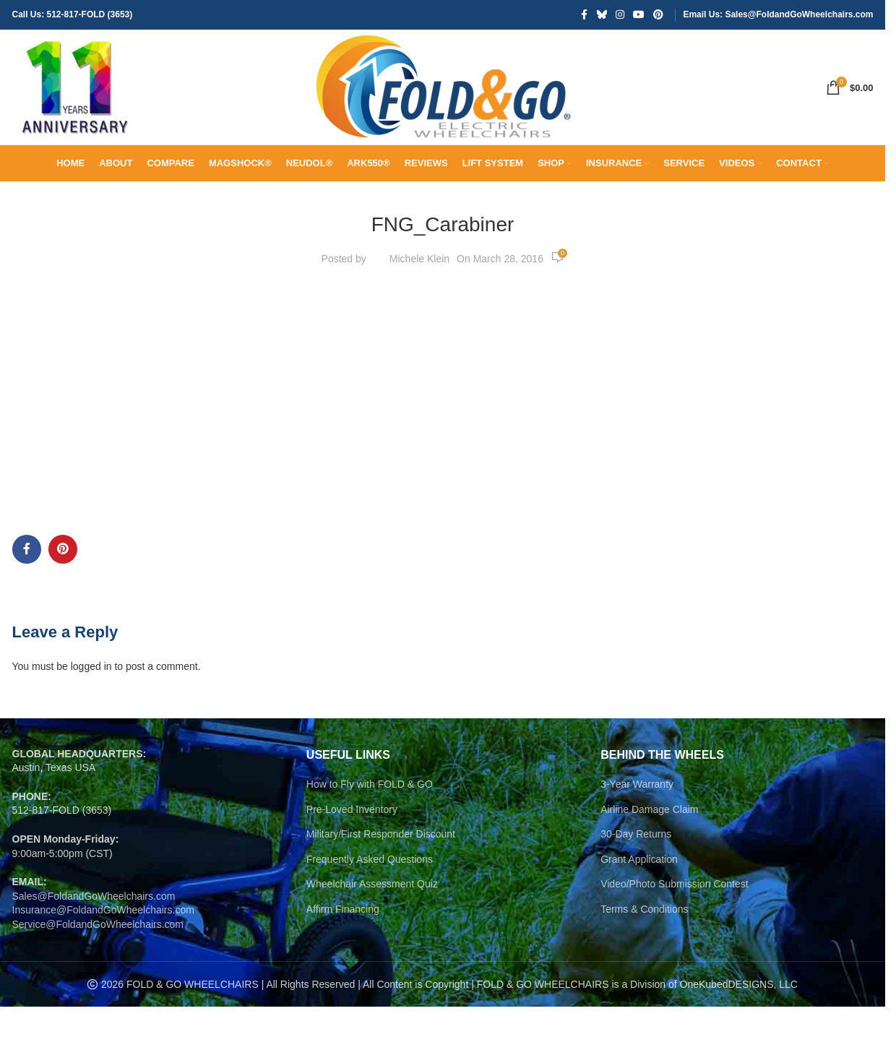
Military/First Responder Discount (380, 864)
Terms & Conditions (644, 939)
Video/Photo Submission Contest (674, 914)
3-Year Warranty (636, 814)
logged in (91, 696)
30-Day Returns (635, 864)
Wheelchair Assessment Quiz (372, 914)
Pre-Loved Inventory (351, 839)
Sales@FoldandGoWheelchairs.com (94, 925)
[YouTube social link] (639, 15)
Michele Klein (419, 288)
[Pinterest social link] (658, 15)
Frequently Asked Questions (369, 889)
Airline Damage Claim (649, 839)
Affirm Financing (342, 939)
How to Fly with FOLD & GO (369, 814)
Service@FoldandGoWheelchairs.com (98, 954)
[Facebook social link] (584, 15)
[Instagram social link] (620, 15)
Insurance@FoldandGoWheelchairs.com (103, 940)
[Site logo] (77, 102)
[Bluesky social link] (602, 15)
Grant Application (639, 889)
